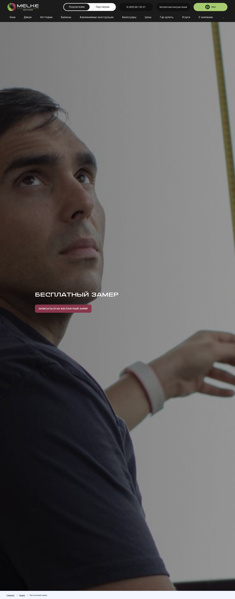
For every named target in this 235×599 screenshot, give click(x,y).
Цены (148, 17)
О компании (205, 17)
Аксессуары (129, 17)
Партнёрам (102, 7)
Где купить (166, 17)
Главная (10, 595)
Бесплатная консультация (173, 7)
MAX (210, 7)
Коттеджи (46, 17)
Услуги (186, 17)
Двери (27, 17)
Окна (12, 17)
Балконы (66, 17)
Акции (22, 595)
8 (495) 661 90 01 (136, 7)
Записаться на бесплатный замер (63, 308)
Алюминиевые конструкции (96, 17)
